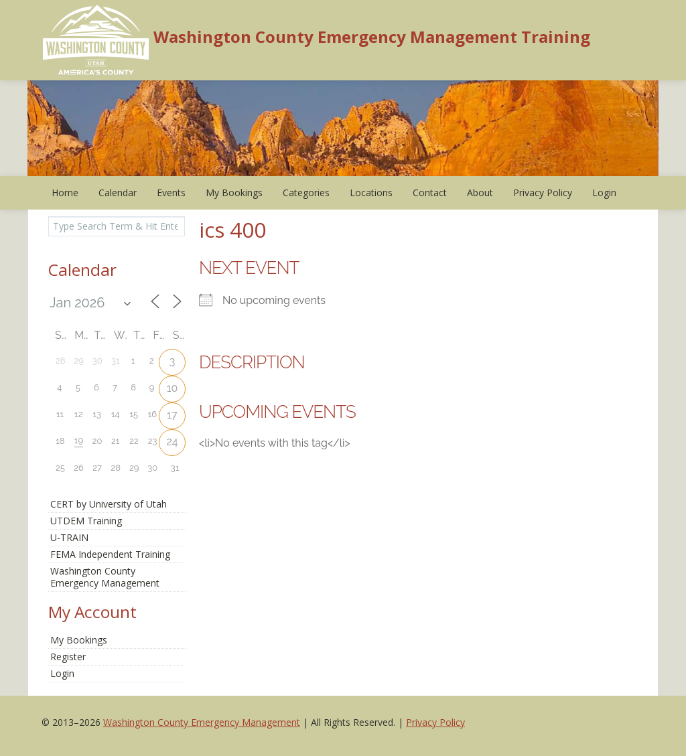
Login (604, 192)
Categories (306, 192)
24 (172, 441)
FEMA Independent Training (110, 554)
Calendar (117, 192)
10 (172, 388)
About (480, 192)
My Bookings (234, 192)
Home (65, 192)
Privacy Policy (542, 192)
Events (171, 192)
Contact (430, 192)
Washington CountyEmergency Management (104, 576)
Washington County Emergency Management (201, 722)
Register (68, 656)
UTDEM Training (86, 520)
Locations (371, 192)
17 (172, 414)
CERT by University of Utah (108, 504)
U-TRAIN (69, 537)
